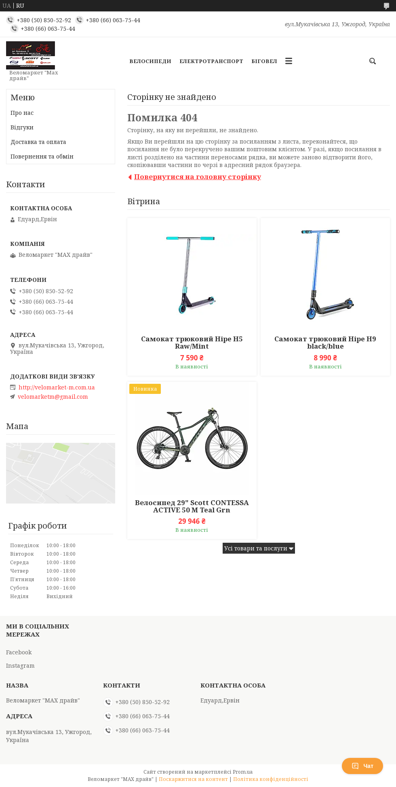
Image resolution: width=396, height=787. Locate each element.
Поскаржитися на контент (193, 779)
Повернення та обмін (42, 156)
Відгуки (22, 127)
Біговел (264, 61)
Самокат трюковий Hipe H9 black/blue (325, 342)
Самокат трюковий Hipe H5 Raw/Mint (192, 342)
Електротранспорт (211, 61)
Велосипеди (150, 61)
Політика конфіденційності (270, 779)
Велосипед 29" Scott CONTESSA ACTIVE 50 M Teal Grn (192, 506)
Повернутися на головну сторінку (197, 176)
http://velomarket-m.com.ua (57, 387)
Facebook (19, 652)
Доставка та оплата (38, 142)
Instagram (20, 665)
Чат (362, 766)
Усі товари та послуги (255, 548)
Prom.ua (243, 771)
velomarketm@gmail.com (53, 397)
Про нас (22, 112)
